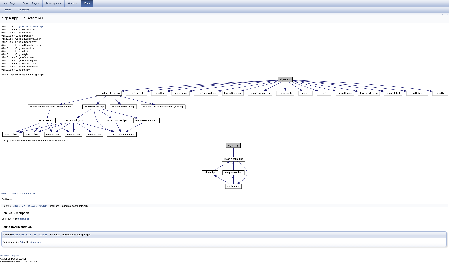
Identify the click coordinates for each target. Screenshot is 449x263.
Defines (445, 14)
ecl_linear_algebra (9, 255)
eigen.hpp (23, 218)
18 (21, 242)
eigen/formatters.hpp (30, 26)
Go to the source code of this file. (18, 193)
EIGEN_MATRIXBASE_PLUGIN (30, 206)
